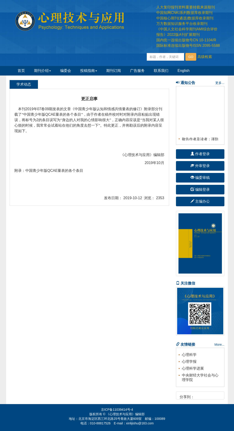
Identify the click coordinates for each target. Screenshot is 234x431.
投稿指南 (88, 71)
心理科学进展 (193, 368)
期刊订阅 (113, 71)
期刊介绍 (42, 71)
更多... (219, 83)
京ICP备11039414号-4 (117, 409)
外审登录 (200, 166)
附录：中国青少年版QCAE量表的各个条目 (48, 170)
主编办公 (200, 201)
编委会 (65, 71)
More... (219, 344)
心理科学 (189, 355)
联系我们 (161, 71)
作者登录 (200, 154)
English (183, 71)
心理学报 (189, 361)
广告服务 (137, 71)
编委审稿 (200, 178)
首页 (21, 71)
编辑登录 (200, 189)
